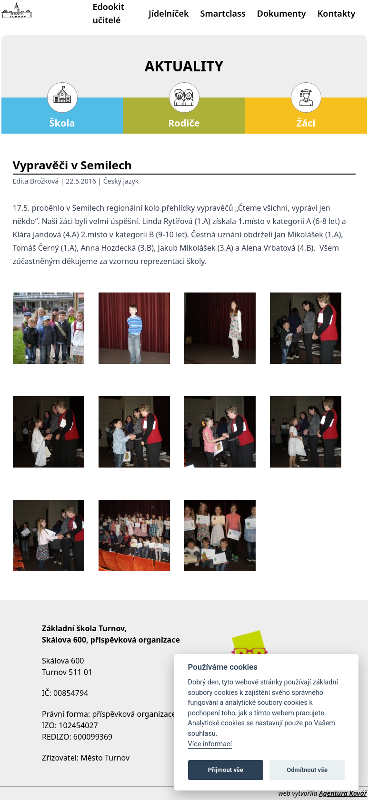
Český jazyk (121, 180)
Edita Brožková (36, 180)
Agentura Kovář (343, 793)
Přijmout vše (225, 769)
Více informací (210, 744)
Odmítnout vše (307, 769)
